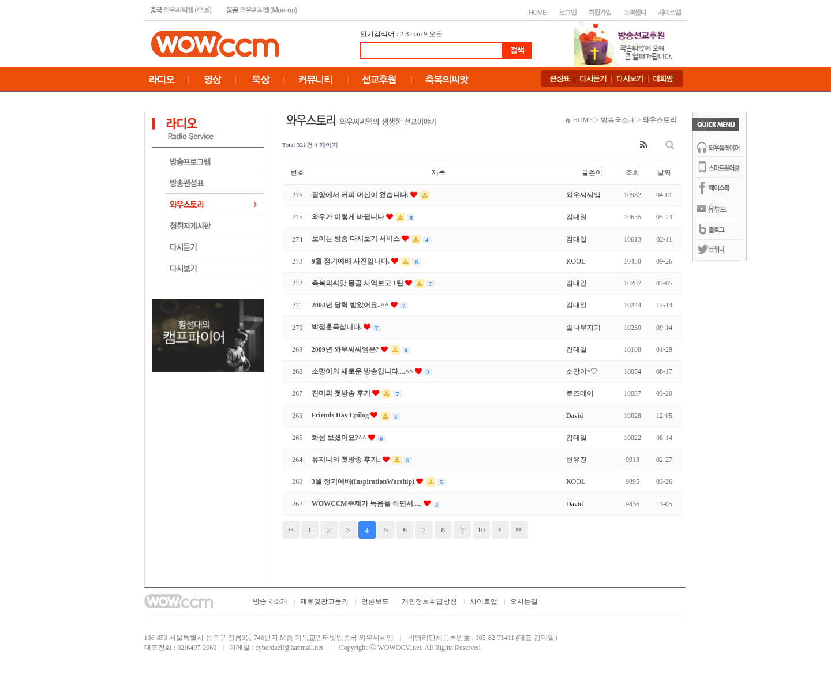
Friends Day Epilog (341, 415)
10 (481, 529)
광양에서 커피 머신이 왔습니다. (361, 195)
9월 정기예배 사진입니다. (351, 261)
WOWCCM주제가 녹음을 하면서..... (368, 503)
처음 (291, 530)
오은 (436, 34)
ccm (416, 34)
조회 (632, 172)
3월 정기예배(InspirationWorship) (364, 481)
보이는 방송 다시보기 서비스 (357, 239)
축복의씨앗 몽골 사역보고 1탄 (358, 283)
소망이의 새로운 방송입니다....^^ (363, 371)
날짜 (664, 172)
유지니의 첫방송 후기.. (347, 460)
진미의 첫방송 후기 (342, 393)
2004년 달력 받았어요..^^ (351, 305)
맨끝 (519, 530)
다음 (500, 530)
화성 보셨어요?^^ (340, 438)
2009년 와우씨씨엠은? (346, 349)
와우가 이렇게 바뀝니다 (349, 217)
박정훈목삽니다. (338, 327)
